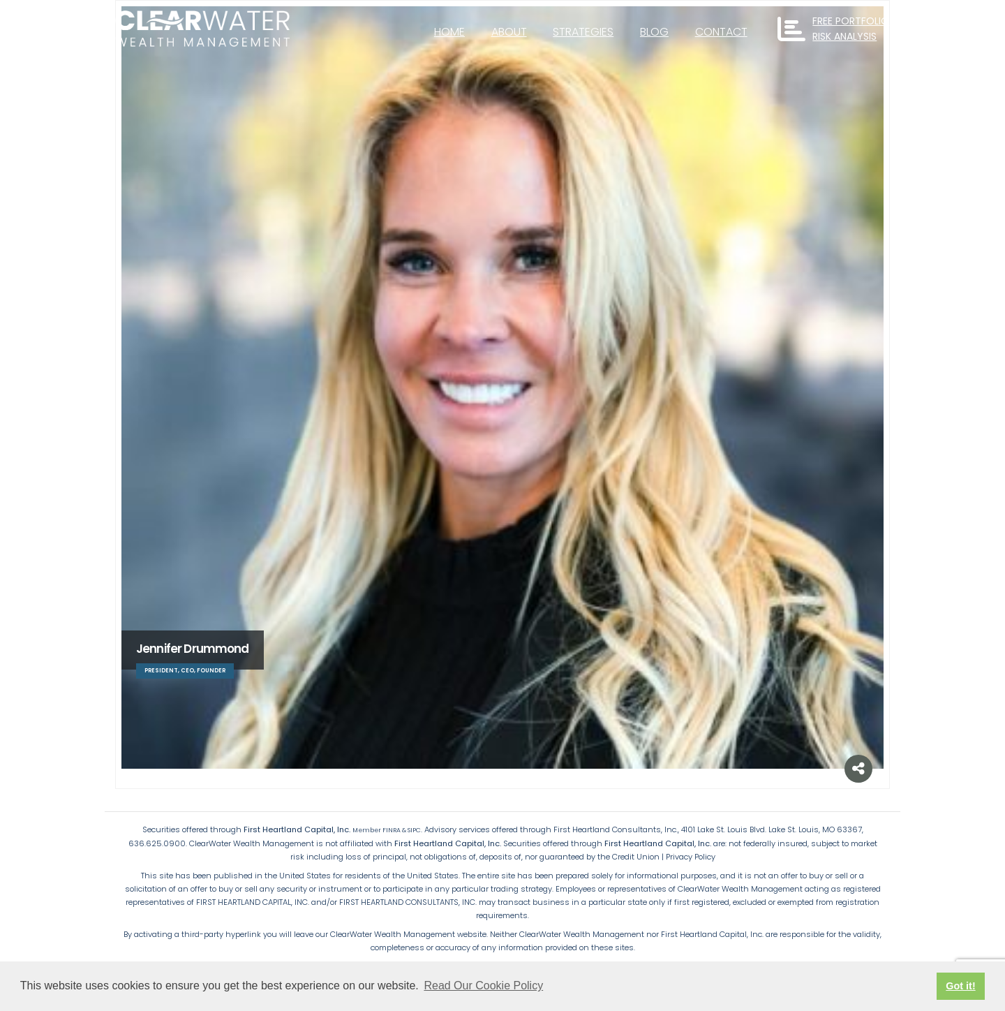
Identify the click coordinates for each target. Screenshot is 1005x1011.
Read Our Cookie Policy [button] (483, 985)
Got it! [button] (960, 985)
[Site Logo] (202, 29)
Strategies (583, 32)
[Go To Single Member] (502, 387)
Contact (721, 32)
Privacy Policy (690, 856)
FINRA (391, 830)
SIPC (414, 830)
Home (449, 32)
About (509, 32)
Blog (654, 32)
